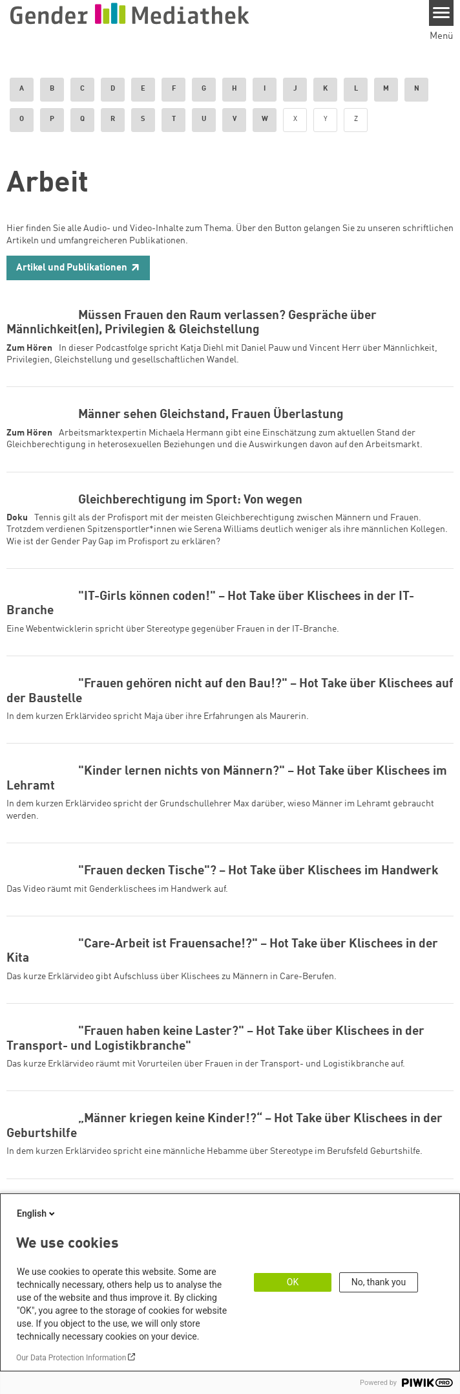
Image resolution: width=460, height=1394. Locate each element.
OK (292, 1282)
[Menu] (441, 13)
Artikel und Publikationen (71, 268)
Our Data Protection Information (71, 1357)
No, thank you (378, 1282)
